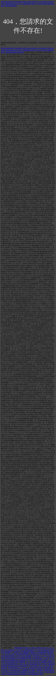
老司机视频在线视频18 (24, 658)
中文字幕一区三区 (9, 654)
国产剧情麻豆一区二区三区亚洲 (35, 650)
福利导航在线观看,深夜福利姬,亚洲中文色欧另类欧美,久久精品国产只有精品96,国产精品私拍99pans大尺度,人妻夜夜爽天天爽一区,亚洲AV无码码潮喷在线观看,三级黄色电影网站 (27, 4)
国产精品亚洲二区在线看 (25, 672)
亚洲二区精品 (43, 660)
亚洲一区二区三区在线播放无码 (30, 664)
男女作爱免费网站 (22, 654)
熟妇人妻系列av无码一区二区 (42, 648)
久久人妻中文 (40, 672)
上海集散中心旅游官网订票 (44, 670)
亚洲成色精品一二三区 (40, 658)
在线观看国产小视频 (28, 670)
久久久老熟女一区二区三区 (14, 650)
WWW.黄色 (36, 656)
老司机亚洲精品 (10, 658)
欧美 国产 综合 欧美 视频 (22, 656)
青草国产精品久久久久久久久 (18, 668)
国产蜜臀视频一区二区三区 (25, 662)
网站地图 (20, 52)
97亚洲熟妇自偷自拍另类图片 (16, 674)
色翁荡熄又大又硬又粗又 (38, 654)
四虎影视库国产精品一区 (22, 648)
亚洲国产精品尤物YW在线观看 (39, 668)
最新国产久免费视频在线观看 (24, 652)
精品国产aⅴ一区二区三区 (28, 660)
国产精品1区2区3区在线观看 (17, 666)
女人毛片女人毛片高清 (9, 672)
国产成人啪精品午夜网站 (43, 662)
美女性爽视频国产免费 (35, 674)
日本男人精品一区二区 (36, 666)
